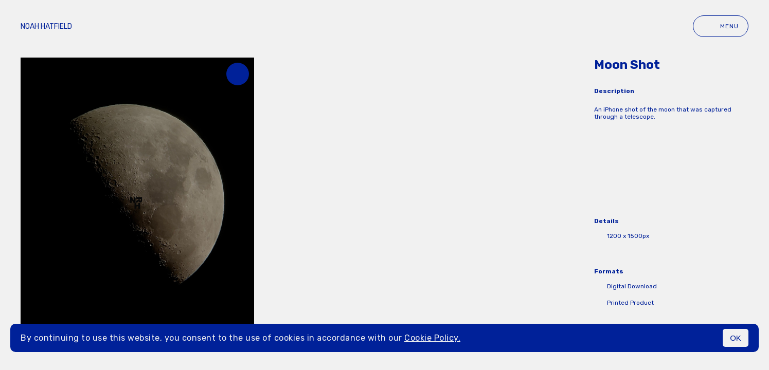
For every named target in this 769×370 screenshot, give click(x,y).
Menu (721, 26)
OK (735, 338)
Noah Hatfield (46, 26)
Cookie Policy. (432, 338)
